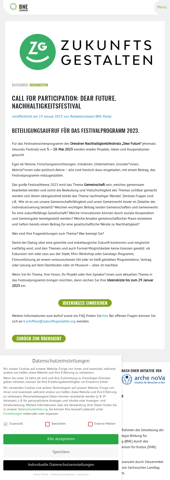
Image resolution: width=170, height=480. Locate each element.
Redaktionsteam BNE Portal (91, 116)
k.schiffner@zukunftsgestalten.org (49, 321)
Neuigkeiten (39, 85)
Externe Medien (102, 426)
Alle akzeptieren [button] (61, 441)
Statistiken (55, 426)
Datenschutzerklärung (33, 412)
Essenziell (13, 426)
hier (105, 316)
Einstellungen (12, 416)
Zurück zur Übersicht (38, 339)
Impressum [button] (83, 477)
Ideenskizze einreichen (85, 303)
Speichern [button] (61, 454)
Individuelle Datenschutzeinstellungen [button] (61, 467)
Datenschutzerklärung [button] (63, 477)
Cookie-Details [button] (41, 477)
